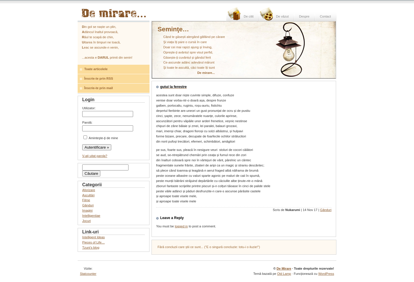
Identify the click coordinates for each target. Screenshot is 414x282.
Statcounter (88, 273)
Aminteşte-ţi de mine (100, 138)
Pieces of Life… (93, 242)
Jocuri (86, 220)
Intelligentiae (91, 215)
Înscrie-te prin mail (98, 88)
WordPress (326, 273)
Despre (304, 16)
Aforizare (88, 190)
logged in (181, 226)
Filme (86, 200)
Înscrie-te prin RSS (98, 78)
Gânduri (325, 210)
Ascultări (88, 195)
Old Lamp (284, 273)
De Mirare (284, 268)
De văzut (282, 16)
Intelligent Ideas (93, 237)
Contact (325, 16)
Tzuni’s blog (90, 247)
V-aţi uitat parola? (94, 156)
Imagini (87, 210)
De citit (249, 16)
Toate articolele (96, 69)
